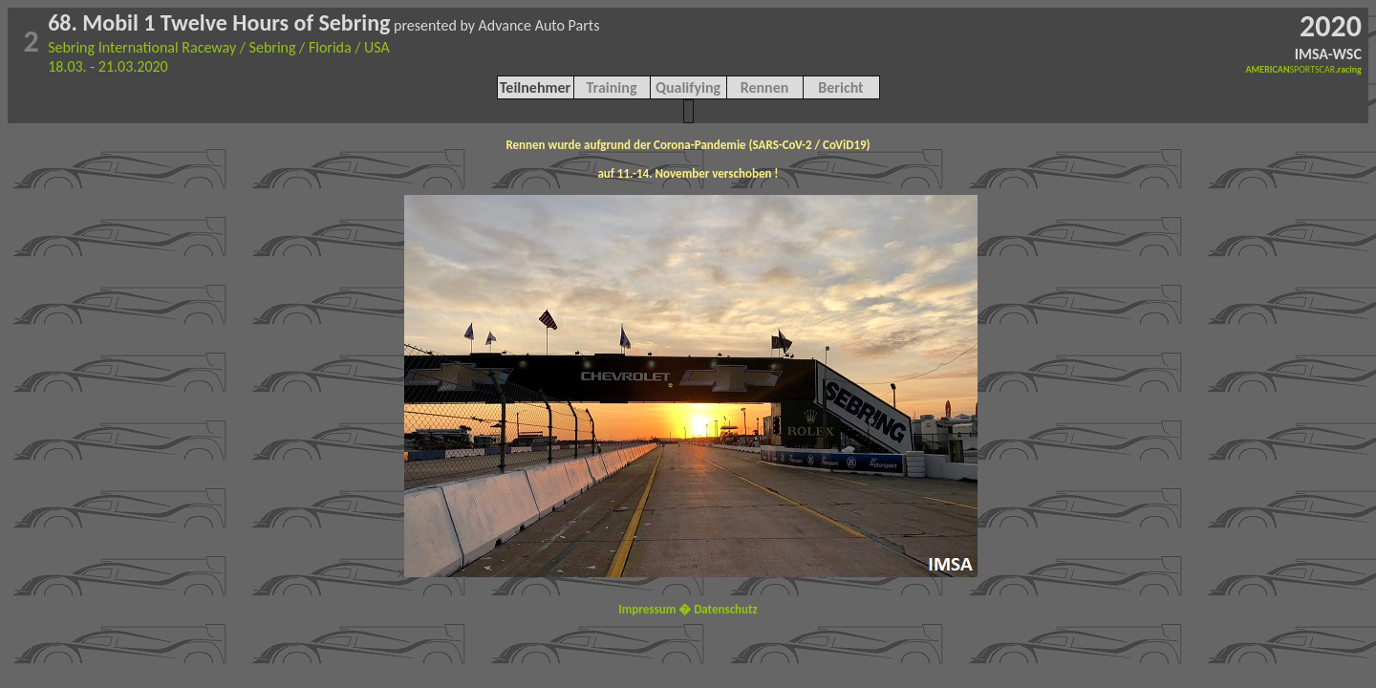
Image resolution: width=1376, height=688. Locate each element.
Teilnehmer (535, 87)
